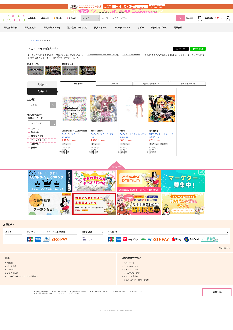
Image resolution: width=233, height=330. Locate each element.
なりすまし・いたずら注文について (99, 307)
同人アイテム (100, 36)
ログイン (218, 27)
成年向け (45, 27)
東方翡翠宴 (154, 142)
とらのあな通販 (33, 49)
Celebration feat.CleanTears (100, 63)
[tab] (115, 93)
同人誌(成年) (30, 36)
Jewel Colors (131, 63)
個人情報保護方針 (139, 305)
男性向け (59, 27)
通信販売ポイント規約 (89, 305)
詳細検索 (189, 27)
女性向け (71, 27)
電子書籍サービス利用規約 (115, 305)
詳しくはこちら (224, 261)
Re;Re (116, 63)
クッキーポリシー (43, 307)
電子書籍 (178, 36)
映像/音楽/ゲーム (159, 36)
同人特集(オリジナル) (77, 36)
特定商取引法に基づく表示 (67, 307)
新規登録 (209, 27)
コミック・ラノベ (122, 36)
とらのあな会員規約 (66, 305)
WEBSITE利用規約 (43, 305)
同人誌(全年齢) (10, 36)
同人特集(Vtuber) (52, 36)
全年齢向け (33, 27)
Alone (122, 142)
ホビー (141, 36)
